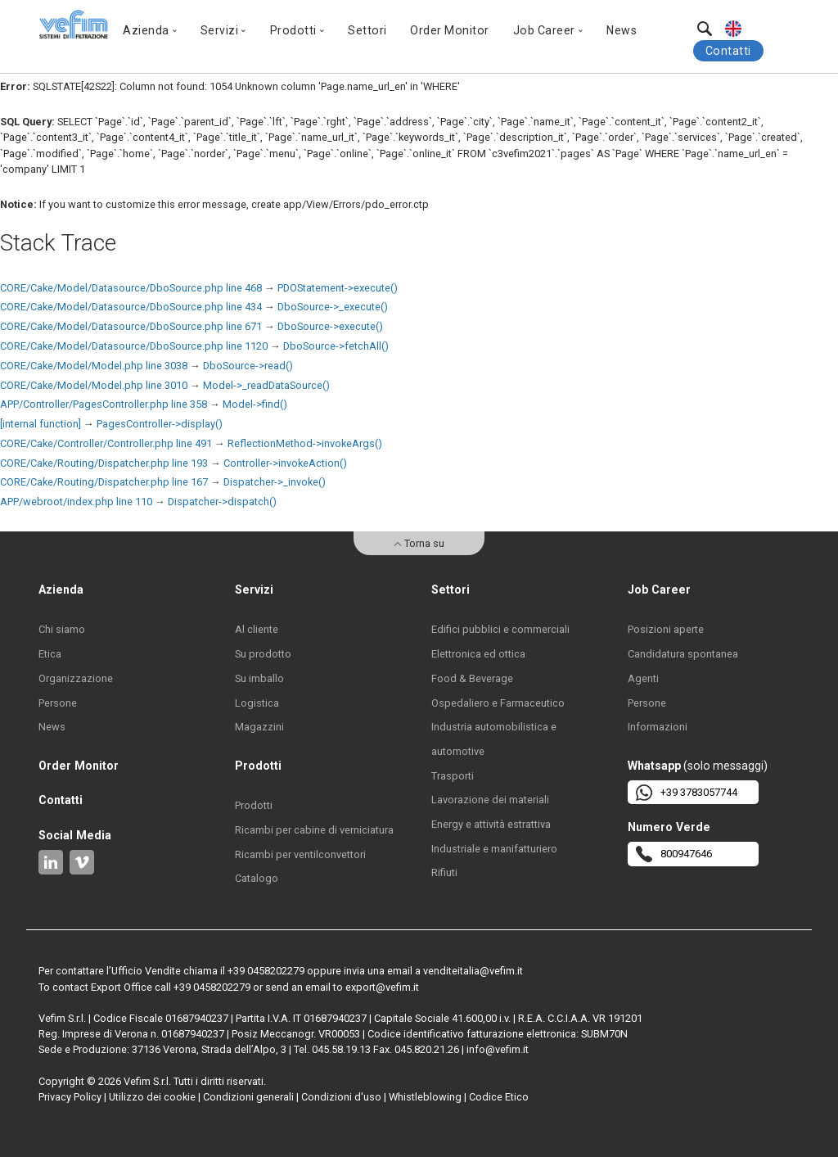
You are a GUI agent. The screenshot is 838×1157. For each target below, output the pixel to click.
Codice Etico (499, 1097)
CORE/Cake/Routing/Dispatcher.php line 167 (104, 482)
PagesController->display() (160, 424)
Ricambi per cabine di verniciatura (314, 830)
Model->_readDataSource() (266, 385)
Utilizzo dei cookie (152, 1097)
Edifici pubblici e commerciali (500, 629)
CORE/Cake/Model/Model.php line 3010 (93, 385)
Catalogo (256, 878)
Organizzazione (75, 678)
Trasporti (452, 776)
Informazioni (657, 727)
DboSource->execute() (330, 326)
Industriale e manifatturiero (494, 849)
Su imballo (259, 678)
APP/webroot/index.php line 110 (76, 501)
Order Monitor (449, 30)
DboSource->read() (248, 365)
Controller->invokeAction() (285, 463)
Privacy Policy (69, 1097)
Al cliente (256, 629)
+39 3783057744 (686, 792)
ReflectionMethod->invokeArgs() (305, 443)
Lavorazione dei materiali (490, 799)
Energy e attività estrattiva (491, 824)
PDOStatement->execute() (337, 288)
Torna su (419, 543)
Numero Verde (669, 827)
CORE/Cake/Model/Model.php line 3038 (93, 365)
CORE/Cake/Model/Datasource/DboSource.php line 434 (131, 307)
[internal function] (40, 424)
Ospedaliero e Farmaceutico (498, 703)
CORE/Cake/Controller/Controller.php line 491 (106, 443)
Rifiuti (444, 872)
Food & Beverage (472, 678)
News (621, 30)
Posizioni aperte (666, 629)
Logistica (257, 703)
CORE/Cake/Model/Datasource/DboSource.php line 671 (131, 326)
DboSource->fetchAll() (336, 346)
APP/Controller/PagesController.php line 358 (103, 404)
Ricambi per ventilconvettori (300, 854)
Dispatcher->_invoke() (274, 482)
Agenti (643, 678)
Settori (367, 30)
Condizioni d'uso (341, 1097)
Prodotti (254, 805)
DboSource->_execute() (332, 307)
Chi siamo (61, 629)
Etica (49, 654)
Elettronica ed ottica (478, 654)
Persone (57, 703)
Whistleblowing (425, 1097)
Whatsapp (654, 765)
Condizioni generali (248, 1097)
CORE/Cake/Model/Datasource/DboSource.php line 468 (131, 288)
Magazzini (259, 727)
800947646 (674, 854)
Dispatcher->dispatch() (222, 501)
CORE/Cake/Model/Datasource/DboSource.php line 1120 (134, 346)
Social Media (74, 835)
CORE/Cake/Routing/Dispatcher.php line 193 (104, 463)
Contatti (728, 50)
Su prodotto (263, 654)
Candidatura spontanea (683, 654)
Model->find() (255, 404)
